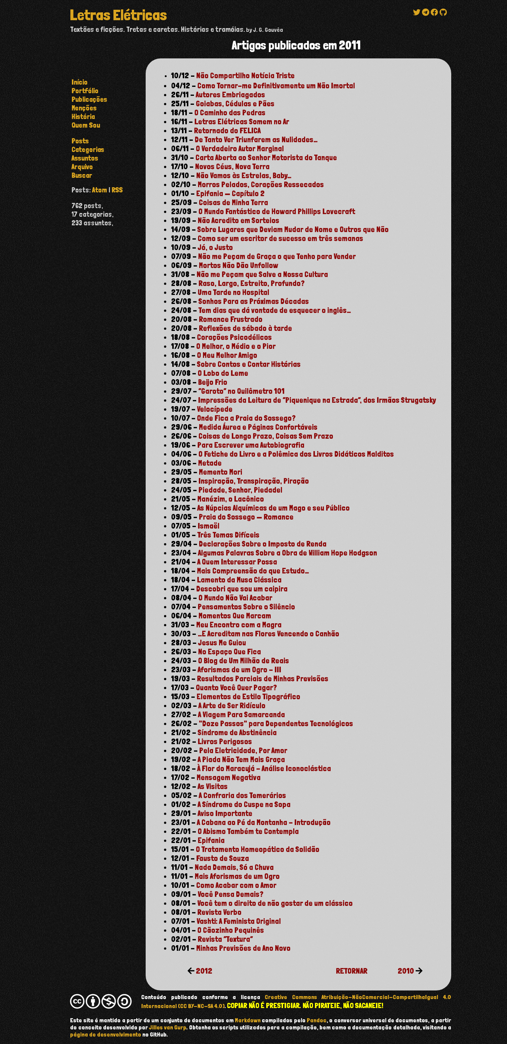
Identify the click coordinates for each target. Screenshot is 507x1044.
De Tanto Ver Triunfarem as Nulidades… (256, 139)
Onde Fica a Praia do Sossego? (246, 418)
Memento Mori (220, 472)
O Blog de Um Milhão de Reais (243, 660)
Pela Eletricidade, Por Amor (243, 750)
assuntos (85, 158)
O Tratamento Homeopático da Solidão (257, 849)
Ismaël (208, 525)
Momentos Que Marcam (234, 615)
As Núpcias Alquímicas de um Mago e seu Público (273, 507)
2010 (406, 970)
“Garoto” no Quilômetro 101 (241, 391)
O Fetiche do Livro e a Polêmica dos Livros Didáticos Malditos (296, 454)
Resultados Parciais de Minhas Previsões (262, 678)
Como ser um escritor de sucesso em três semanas (280, 238)
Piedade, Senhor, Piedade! (240, 490)
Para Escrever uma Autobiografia (250, 445)
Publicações (89, 99)
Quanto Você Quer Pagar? (236, 687)
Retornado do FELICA (227, 130)
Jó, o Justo (215, 247)
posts (80, 141)
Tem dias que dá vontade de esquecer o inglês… (274, 310)
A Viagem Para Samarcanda (241, 714)
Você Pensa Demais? (231, 894)
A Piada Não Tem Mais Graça (241, 759)
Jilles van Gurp (167, 1027)
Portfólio (85, 90)
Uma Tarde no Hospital (233, 292)
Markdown (248, 1020)
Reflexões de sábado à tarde (245, 328)
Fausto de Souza (222, 858)
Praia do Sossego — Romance (246, 516)
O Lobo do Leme (223, 373)
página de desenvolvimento (105, 1034)
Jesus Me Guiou (222, 642)
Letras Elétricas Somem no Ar (241, 121)
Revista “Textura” (225, 939)
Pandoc (317, 1020)
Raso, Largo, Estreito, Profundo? (251, 283)
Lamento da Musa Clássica (239, 579)
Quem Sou (86, 125)
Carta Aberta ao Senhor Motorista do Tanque (266, 157)
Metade (210, 463)
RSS (117, 190)
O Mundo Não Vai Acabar (235, 597)
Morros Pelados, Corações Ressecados (261, 184)
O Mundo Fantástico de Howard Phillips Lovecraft (276, 211)
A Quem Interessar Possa (237, 561)
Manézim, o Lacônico (230, 498)
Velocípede (215, 409)
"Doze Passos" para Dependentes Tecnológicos (276, 723)
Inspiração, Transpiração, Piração (253, 481)
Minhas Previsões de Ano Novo (243, 948)
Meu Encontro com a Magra (239, 624)
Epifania (211, 840)
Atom (99, 190)
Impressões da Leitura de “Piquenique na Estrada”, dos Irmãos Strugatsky (317, 400)
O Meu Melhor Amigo (227, 355)
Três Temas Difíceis (228, 534)
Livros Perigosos (225, 741)
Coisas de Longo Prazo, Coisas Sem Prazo (265, 436)
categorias (88, 149)
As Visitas (213, 786)
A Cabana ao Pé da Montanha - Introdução (264, 822)
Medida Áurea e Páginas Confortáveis (258, 427)
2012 (204, 970)
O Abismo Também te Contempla (248, 831)
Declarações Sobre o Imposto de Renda (263, 543)
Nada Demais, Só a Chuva (234, 867)
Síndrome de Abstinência (237, 732)
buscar (82, 175)
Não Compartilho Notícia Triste (245, 75)
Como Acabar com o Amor (236, 885)
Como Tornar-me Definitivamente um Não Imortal (276, 85)
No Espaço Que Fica (229, 651)
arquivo (82, 166)
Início (80, 82)
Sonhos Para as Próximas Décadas (253, 301)
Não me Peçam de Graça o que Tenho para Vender (277, 256)
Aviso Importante (225, 813)
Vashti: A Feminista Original (239, 921)
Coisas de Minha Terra (233, 202)
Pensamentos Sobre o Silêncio (246, 606)
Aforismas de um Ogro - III (239, 669)
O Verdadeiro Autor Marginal (240, 148)
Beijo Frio (212, 382)
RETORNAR (351, 970)
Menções (84, 108)
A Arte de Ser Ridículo (231, 705)
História (83, 116)
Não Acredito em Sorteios (238, 220)
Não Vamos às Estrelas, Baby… (243, 175)
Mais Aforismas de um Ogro (237, 876)
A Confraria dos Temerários (242, 795)
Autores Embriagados (230, 94)
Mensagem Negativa (229, 777)
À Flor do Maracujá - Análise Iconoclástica (264, 768)
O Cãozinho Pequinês (230, 930)
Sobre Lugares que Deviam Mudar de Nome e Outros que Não (293, 229)
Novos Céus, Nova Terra (232, 166)
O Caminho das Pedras (229, 112)
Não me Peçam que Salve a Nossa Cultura (262, 274)
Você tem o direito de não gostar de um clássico (275, 903)
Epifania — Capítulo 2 (230, 193)
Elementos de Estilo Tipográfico (248, 696)
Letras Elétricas (118, 15)
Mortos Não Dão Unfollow (238, 265)
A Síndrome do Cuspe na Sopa (244, 804)
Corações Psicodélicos (234, 337)
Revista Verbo (219, 912)
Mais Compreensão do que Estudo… (253, 570)
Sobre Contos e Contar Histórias (249, 364)
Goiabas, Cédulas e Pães (235, 103)
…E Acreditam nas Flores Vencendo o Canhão (268, 633)
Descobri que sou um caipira (242, 588)
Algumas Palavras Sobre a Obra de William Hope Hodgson (287, 552)
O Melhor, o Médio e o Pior (236, 346)
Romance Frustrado (230, 319)
